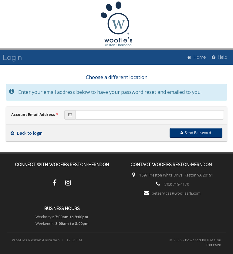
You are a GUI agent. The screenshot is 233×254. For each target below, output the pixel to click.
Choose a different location (116, 77)
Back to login (26, 133)
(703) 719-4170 (176, 184)
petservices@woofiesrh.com (176, 193)
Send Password (196, 132)
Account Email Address (34, 114)
